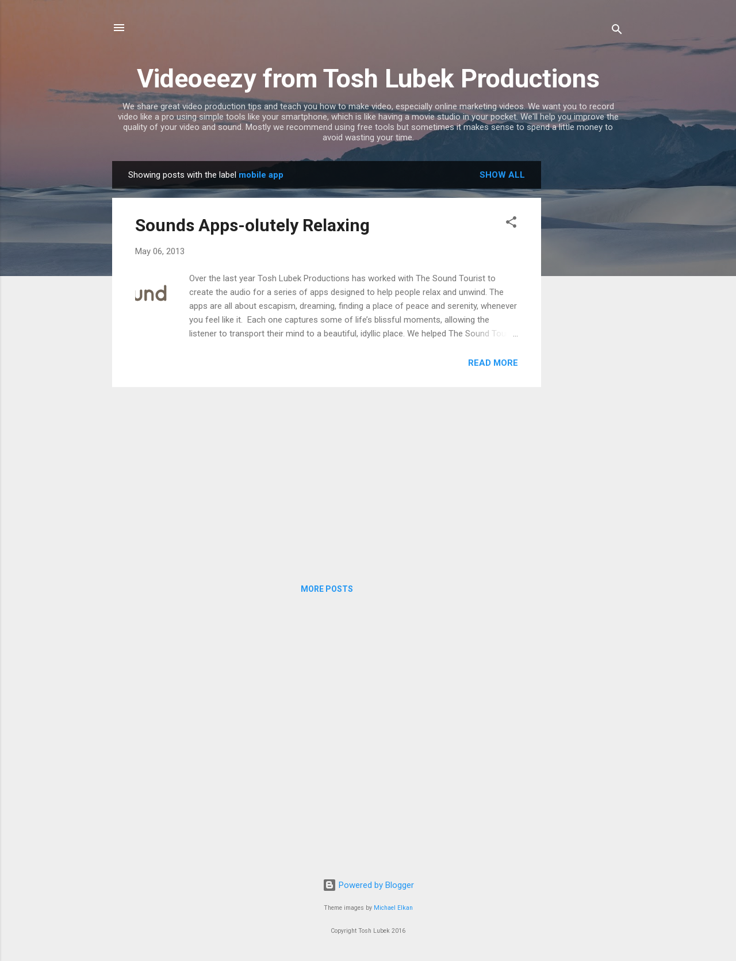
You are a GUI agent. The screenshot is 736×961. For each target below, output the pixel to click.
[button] (511, 224)
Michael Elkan (393, 908)
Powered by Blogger (368, 885)
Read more (493, 363)
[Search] (617, 31)
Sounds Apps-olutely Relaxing (252, 225)
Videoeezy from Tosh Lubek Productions (368, 78)
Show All (502, 175)
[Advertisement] (587, 333)
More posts (327, 589)
